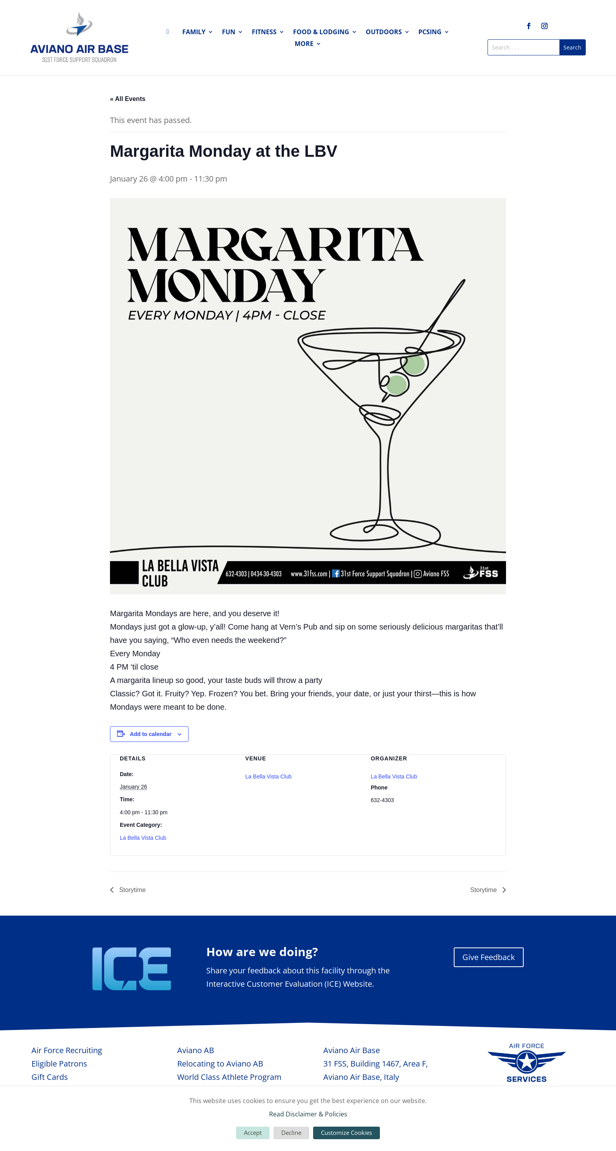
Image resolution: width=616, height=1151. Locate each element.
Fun (228, 32)
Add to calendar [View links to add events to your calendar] (151, 734)
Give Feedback (488, 957)
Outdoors (384, 32)
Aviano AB (195, 1050)
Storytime (131, 890)
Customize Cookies (346, 1132)
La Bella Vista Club (143, 838)
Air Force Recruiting (66, 1050)
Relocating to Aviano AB (220, 1063)
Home (170, 33)
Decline (291, 1132)
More (304, 44)
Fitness (264, 32)
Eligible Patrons (59, 1063)
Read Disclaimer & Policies (308, 1114)
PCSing (430, 32)
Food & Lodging (321, 32)
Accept (253, 1132)
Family (193, 32)
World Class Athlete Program (229, 1077)
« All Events (127, 98)
